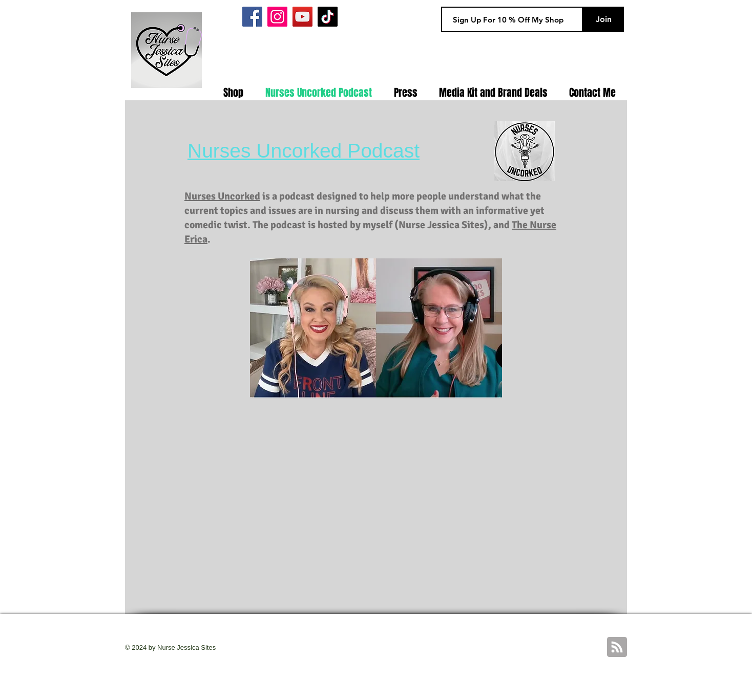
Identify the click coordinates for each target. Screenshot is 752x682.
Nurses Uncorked (222, 196)
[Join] (603, 19)
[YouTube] (302, 17)
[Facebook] (252, 17)
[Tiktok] (328, 17)
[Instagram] (277, 17)
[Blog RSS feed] (617, 647)
